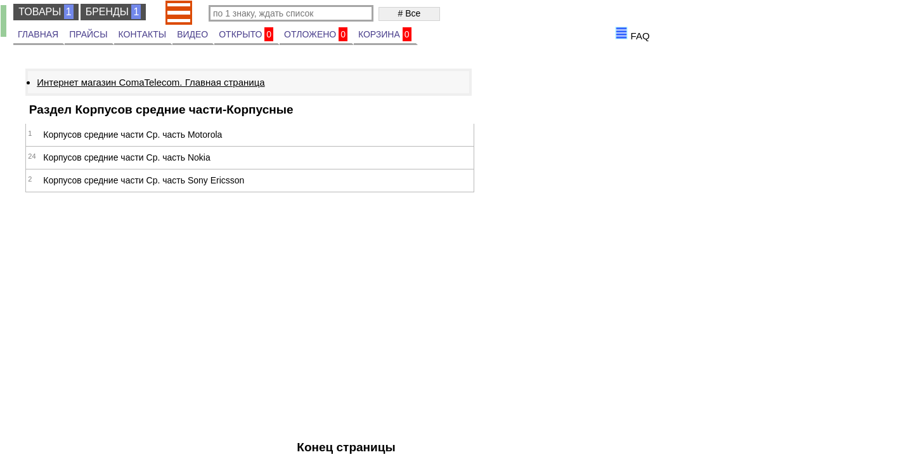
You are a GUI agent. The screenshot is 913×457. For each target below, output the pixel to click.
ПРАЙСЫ (88, 34)
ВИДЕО (192, 34)
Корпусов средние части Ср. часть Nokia (126, 157)
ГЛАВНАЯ (38, 34)
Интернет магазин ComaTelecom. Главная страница (150, 82)
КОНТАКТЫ (143, 34)
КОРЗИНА (384, 34)
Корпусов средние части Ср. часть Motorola (132, 134)
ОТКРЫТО (246, 34)
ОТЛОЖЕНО (315, 34)
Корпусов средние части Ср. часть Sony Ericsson (143, 180)
